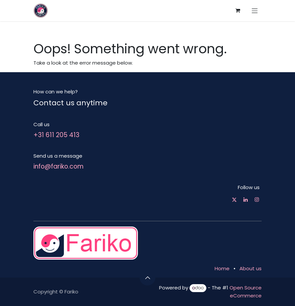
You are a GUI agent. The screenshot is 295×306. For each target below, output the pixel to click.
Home (222, 268)
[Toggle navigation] (255, 10)
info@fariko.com (58, 166)
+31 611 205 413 (56, 134)
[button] (147, 277)
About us (250, 268)
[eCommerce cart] (237, 10)
